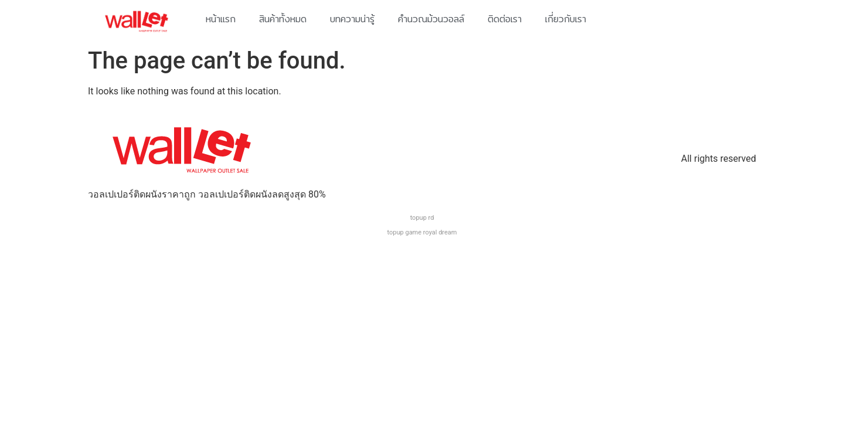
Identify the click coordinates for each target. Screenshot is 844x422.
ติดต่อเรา (505, 19)
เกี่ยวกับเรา (565, 19)
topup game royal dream (422, 232)
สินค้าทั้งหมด (283, 19)
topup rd (422, 218)
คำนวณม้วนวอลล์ (431, 19)
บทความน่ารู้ (352, 19)
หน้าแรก (221, 19)
